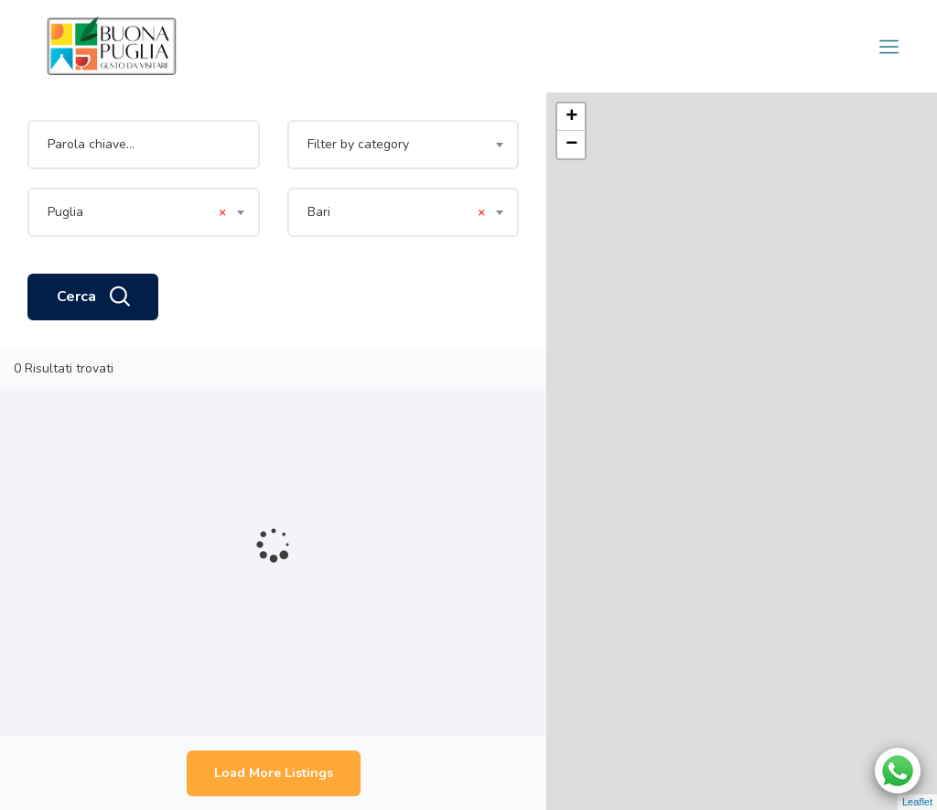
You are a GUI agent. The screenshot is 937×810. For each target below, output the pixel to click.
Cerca (93, 297)
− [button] (571, 144)
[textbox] (403, 144)
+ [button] (571, 117)
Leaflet (917, 801)
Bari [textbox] (396, 212)
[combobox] (403, 144)
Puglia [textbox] (137, 212)
